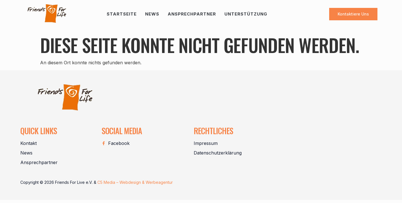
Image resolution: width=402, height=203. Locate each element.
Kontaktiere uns (353, 14)
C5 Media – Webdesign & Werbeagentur (135, 182)
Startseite (122, 14)
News (152, 14)
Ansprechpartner (192, 14)
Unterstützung (245, 14)
